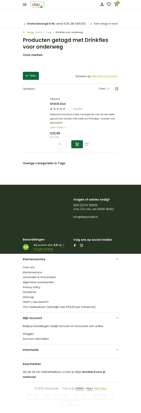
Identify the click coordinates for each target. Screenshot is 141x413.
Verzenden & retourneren (39, 277)
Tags (50, 32)
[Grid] (116, 88)
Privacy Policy (31, 287)
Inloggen (28, 334)
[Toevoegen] (77, 144)
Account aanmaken (36, 339)
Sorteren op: (83, 76)
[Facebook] (74, 246)
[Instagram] (81, 246)
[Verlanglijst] (109, 4)
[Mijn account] (102, 4)
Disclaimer (29, 292)
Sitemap (28, 297)
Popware (55, 98)
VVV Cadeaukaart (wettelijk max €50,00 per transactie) (59, 307)
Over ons (29, 267)
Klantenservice (32, 272)
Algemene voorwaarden (38, 282)
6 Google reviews (48, 247)
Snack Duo (58, 104)
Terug (28, 32)
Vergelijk (75, 109)
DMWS (80, 388)
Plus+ (90, 388)
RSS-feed (100, 388)
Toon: (102, 88)
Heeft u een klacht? (36, 302)
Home (40, 32)
